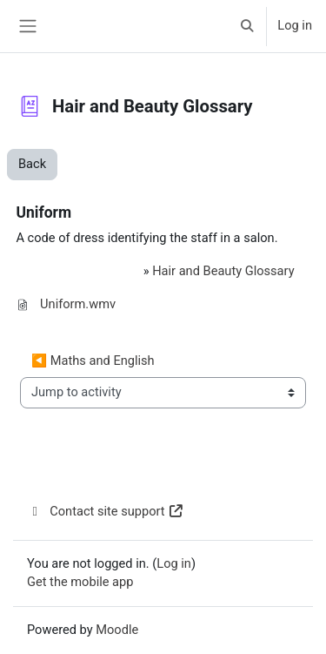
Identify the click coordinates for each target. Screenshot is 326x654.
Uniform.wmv (78, 304)
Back (32, 164)
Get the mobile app (80, 582)
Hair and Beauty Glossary (223, 271)
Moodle (117, 629)
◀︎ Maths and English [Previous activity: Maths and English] (93, 360)
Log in (294, 25)
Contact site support (105, 511)
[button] (247, 26)
